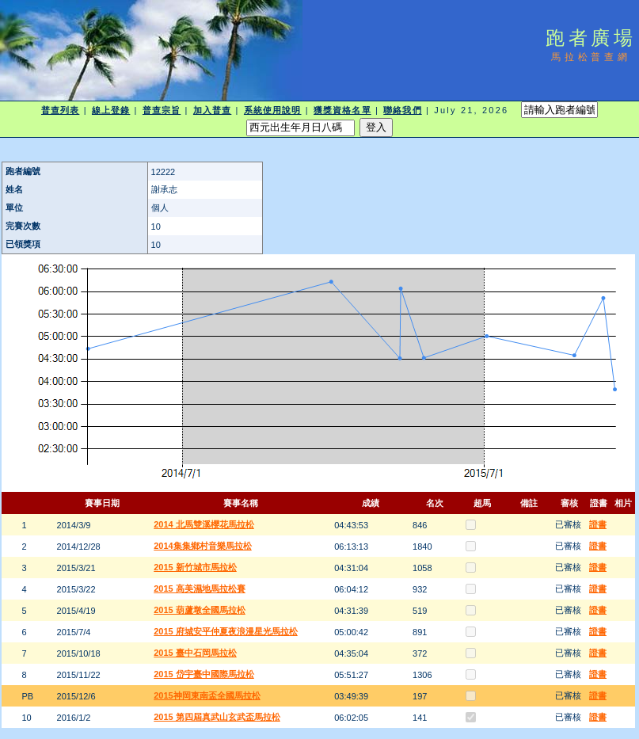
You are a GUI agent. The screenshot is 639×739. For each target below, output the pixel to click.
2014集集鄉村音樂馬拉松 (202, 545)
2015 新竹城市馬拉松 (195, 567)
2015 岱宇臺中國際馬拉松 (204, 674)
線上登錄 (111, 110)
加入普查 (212, 110)
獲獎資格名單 (342, 110)
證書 (598, 524)
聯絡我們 (402, 110)
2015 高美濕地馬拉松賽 (199, 588)
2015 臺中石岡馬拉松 (195, 652)
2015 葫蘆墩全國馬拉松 (199, 610)
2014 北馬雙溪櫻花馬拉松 (204, 524)
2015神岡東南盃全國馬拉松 (207, 695)
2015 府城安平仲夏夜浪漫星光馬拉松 (226, 631)
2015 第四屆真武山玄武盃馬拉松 (217, 717)
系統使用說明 (273, 110)
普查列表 (60, 110)
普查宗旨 (162, 110)
